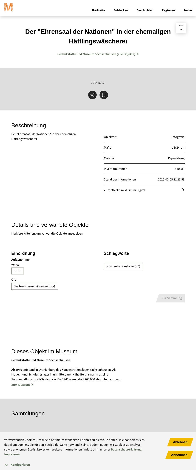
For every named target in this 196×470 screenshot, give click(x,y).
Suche (187, 10)
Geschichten (145, 10)
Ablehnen (180, 442)
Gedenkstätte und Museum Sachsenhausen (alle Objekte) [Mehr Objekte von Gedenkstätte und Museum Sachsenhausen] (96, 54)
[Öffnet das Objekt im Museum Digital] (183, 190)
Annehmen (179, 455)
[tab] (98, 465)
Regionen (168, 10)
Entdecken (120, 10)
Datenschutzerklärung (126, 449)
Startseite (98, 10)
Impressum (12, 454)
